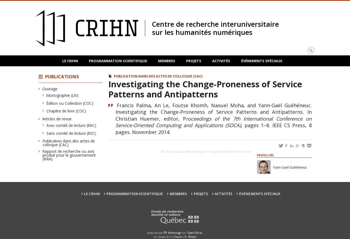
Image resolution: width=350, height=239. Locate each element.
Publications (62, 76)
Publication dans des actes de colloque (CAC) (69, 142)
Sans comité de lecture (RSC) (71, 133)
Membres (166, 60)
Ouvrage (50, 88)
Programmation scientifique (118, 60)
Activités (221, 60)
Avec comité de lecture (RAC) (71, 125)
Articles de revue (57, 118)
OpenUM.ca (194, 233)
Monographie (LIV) (62, 95)
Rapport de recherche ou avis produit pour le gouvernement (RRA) (69, 155)
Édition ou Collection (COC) (70, 103)
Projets (193, 60)
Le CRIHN (70, 60)
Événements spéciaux (261, 60)
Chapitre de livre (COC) (66, 110)
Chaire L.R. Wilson (185, 237)
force (174, 233)
